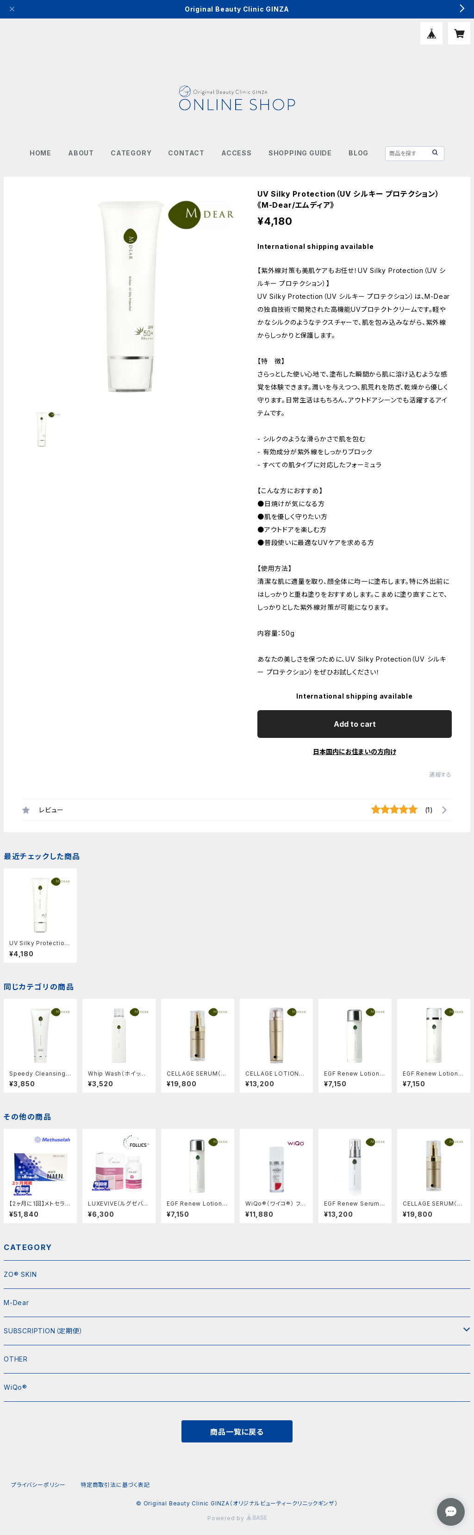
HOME (40, 153)
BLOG (358, 153)
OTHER (16, 1359)
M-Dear (16, 1302)
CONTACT (186, 153)
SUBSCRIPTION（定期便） (43, 1331)
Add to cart (355, 724)
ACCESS (236, 153)
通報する (440, 774)
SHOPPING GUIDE (300, 153)
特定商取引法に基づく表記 (115, 1484)
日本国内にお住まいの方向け (354, 751)
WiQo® (15, 1387)
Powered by (237, 1518)
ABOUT (81, 153)
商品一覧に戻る (237, 1431)
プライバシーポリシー (38, 1484)
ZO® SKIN (20, 1274)
